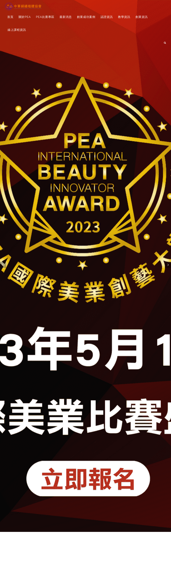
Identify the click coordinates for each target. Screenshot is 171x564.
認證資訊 (107, 17)
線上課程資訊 (17, 29)
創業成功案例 (86, 17)
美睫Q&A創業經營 (124, 502)
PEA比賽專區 (45, 17)
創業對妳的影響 (47, 502)
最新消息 (65, 17)
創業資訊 (141, 17)
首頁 (10, 17)
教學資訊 (124, 17)
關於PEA (25, 17)
